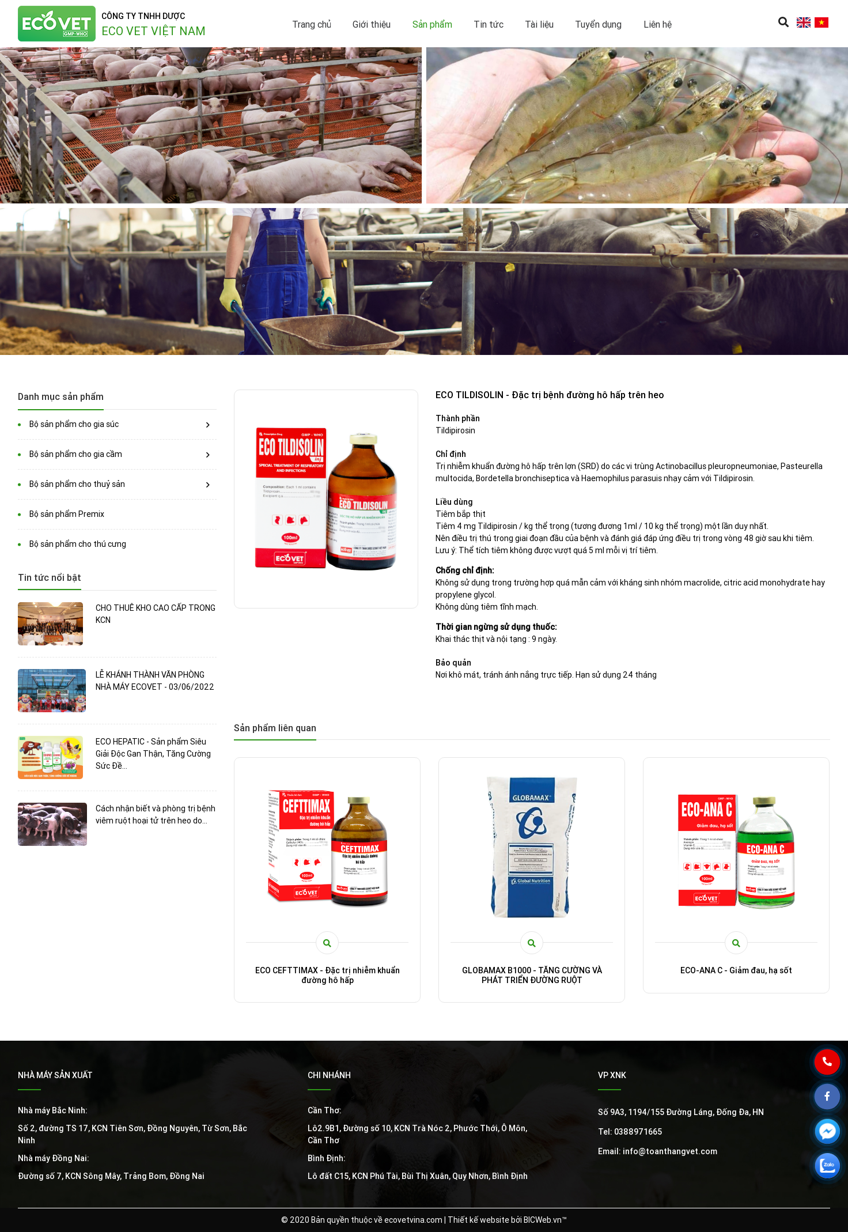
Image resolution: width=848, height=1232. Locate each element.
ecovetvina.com (413, 1220)
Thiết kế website (478, 1220)
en (803, 22)
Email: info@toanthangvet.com (657, 1151)
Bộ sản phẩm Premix (66, 514)
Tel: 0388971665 (630, 1132)
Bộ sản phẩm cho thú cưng (77, 544)
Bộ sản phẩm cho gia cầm (75, 454)
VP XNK (612, 1075)
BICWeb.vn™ (545, 1220)
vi (821, 22)
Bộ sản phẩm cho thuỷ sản (77, 484)
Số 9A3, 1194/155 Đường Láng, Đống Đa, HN (681, 1112)
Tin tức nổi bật (49, 577)
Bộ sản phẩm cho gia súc (74, 424)
